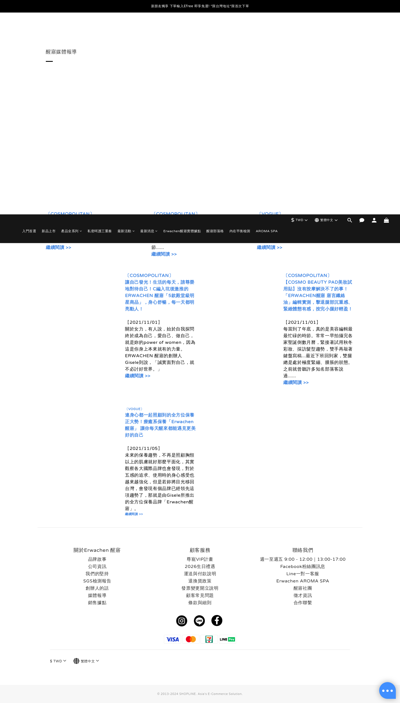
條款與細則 (199, 603)
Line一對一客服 (302, 574)
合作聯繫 (303, 603)
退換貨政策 (199, 581)
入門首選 (29, 29)
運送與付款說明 (200, 574)
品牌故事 (97, 559)
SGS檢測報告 (97, 581)
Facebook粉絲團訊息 (302, 566)
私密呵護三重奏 (100, 29)
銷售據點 (97, 603)
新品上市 (49, 29)
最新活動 (126, 29)
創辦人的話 (97, 588)
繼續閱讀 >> (58, 247)
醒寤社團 (303, 588)
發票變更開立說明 (199, 588)
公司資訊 (97, 566)
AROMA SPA (267, 29)
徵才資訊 (303, 595)
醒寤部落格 (215, 29)
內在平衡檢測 (239, 29)
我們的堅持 (97, 574)
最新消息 (149, 29)
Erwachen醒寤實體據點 (182, 29)
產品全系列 (71, 29)
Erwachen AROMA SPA (302, 581)
